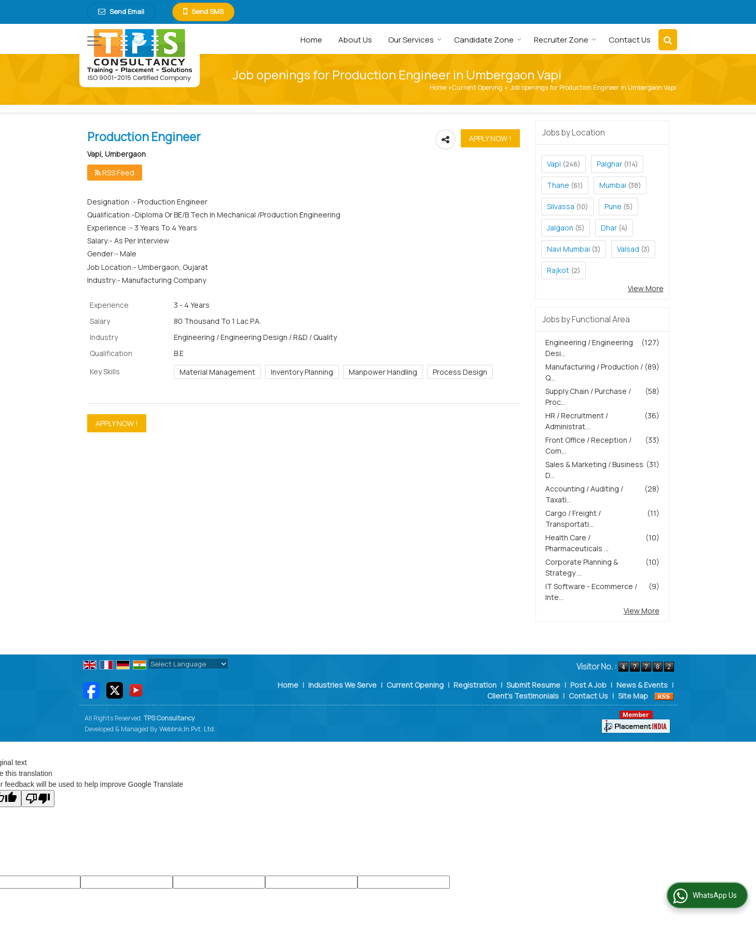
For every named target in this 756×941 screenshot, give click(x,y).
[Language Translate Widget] (188, 664)
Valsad (628, 249)
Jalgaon (560, 228)
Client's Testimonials (523, 696)
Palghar (609, 164)
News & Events (642, 685)
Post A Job (588, 685)
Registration (475, 685)
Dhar (609, 228)
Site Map (633, 696)
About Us (355, 39)
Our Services (415, 39)
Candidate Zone (487, 39)
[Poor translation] (37, 798)
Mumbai (612, 185)
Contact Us (630, 39)
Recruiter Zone (565, 39)
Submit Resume (533, 685)
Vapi (554, 164)
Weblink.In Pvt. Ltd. (187, 729)
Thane (558, 185)
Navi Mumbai (568, 249)
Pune (613, 206)
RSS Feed (114, 173)
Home (311, 39)
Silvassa (560, 206)
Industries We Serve (342, 685)
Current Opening (477, 87)
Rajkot (558, 270)
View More (646, 288)
